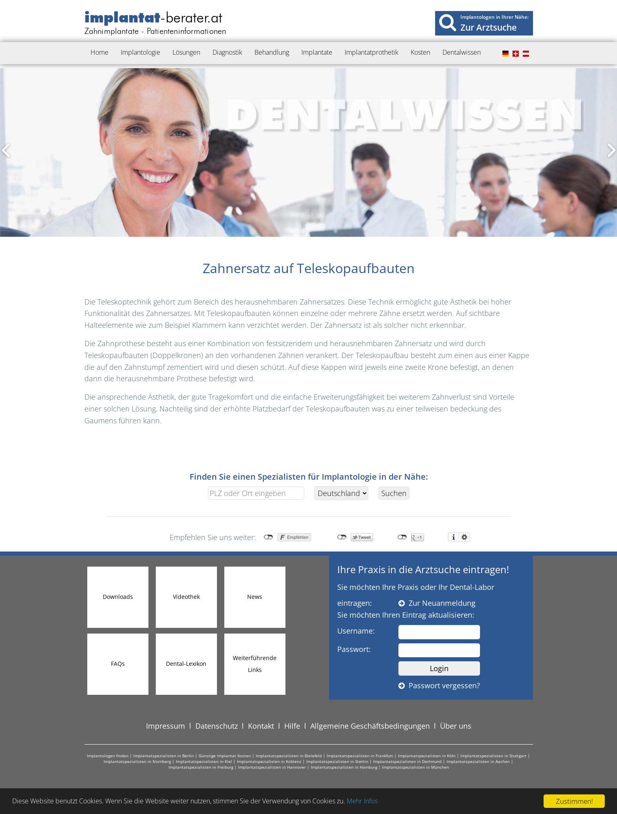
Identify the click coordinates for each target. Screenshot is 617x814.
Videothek (186, 596)
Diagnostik (227, 52)
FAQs (118, 663)
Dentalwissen (461, 52)
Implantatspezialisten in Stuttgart (493, 755)
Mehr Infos (383, 801)
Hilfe (292, 726)
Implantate (316, 52)
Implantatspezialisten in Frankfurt (360, 755)
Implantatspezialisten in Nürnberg (137, 761)
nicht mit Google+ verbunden (402, 537)
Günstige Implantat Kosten (225, 755)
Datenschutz (216, 726)
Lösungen (186, 52)
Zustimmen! (574, 801)
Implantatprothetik (371, 52)
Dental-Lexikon (186, 663)
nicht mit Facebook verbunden (268, 537)
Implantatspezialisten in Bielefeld (289, 755)
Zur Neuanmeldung (436, 603)
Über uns (455, 726)
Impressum (165, 726)
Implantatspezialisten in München (415, 767)
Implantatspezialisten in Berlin (163, 755)
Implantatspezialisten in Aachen (478, 761)
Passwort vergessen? (439, 685)
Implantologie (140, 52)
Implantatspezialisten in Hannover (272, 767)
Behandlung (271, 52)
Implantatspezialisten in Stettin (337, 761)
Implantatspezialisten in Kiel (204, 761)
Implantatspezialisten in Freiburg (200, 767)
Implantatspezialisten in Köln (427, 755)
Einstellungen (464, 537)
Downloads (118, 596)
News (254, 596)
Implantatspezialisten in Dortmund (407, 761)
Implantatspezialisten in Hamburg (344, 767)
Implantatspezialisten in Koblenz (269, 761)
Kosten (420, 52)
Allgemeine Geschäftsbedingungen (370, 726)
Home (99, 52)
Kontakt (261, 726)
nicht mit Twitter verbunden (342, 537)
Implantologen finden (107, 755)
